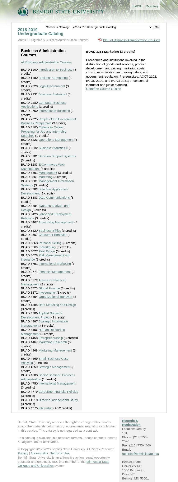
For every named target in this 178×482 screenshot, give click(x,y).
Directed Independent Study (58, 400)
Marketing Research (53, 342)
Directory (152, 6)
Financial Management (55, 272)
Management (48, 172)
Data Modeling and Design (57, 305)
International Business (54, 111)
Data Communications (54, 197)
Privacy (23, 453)
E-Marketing (47, 247)
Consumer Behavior (53, 235)
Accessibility (39, 453)
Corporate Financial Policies (58, 391)
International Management (57, 383)
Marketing (46, 177)
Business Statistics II (53, 148)
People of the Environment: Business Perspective (49, 121)
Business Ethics (50, 230)
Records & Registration (131, 423)
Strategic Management (55, 367)
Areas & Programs (30, 40)
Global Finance (49, 288)
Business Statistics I (53, 94)
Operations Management (56, 139)
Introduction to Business (55, 69)
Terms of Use (59, 453)
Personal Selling (50, 243)
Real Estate (47, 251)
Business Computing (53, 77)
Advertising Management (56, 222)
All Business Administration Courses (46, 62)
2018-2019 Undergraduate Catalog (40, 31)
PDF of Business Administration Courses (131, 40)
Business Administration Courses (67, 40)
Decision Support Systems (57, 156)
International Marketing (55, 263)
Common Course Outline (103, 89)
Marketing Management (55, 350)
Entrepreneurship (51, 338)
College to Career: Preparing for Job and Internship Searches (43, 131)
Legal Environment (52, 86)
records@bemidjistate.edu (140, 453)
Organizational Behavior (55, 296)
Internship (46, 408)
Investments (47, 292)
